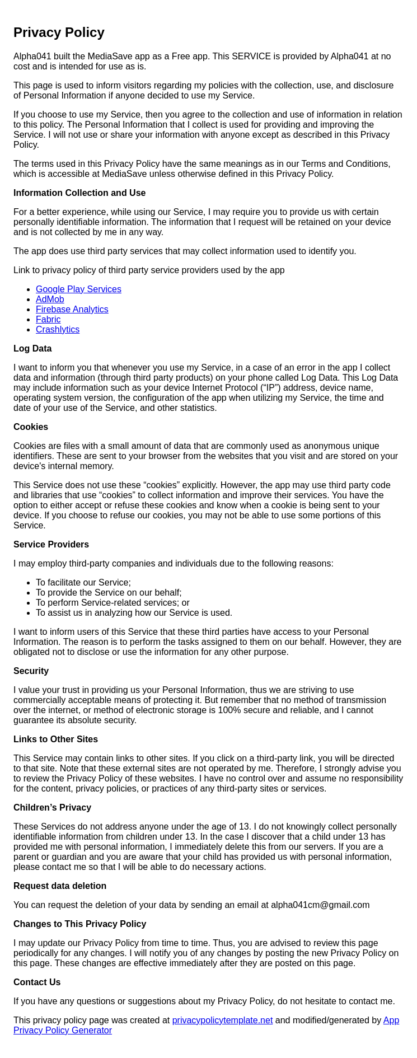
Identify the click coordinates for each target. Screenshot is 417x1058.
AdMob (50, 299)
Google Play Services (78, 289)
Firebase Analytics (72, 309)
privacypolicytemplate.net (222, 1020)
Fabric (48, 319)
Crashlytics (57, 329)
